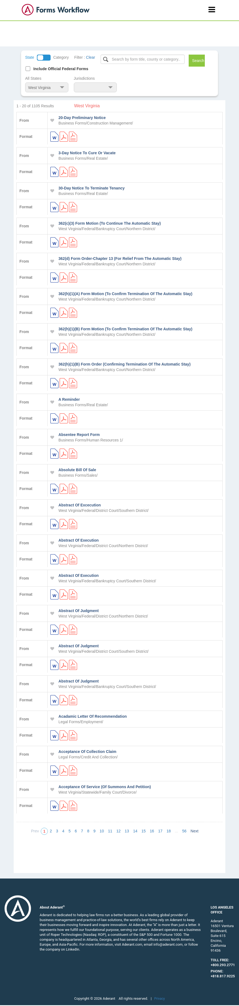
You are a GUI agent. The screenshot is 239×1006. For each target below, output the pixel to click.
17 (160, 831)
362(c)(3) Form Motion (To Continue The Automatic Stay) (110, 223)
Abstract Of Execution (79, 540)
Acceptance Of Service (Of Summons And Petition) (105, 787)
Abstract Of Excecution (80, 505)
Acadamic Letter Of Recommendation (93, 716)
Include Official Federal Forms (60, 69)
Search (198, 60)
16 (152, 831)
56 (184, 831)
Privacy (159, 999)
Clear (90, 57)
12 (118, 831)
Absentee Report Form (79, 434)
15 (143, 831)
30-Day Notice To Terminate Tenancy (92, 188)
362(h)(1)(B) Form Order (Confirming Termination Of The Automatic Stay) (125, 364)
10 (102, 831)
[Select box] (143, 59)
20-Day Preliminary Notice (82, 117)
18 (169, 831)
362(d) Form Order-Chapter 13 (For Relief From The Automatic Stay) (120, 258)
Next (195, 831)
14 (135, 831)
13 (127, 831)
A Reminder (69, 399)
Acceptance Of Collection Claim (87, 751)
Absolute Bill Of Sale (77, 470)
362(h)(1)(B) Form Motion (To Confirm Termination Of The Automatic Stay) (126, 329)
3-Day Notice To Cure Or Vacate (87, 153)
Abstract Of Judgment (79, 611)
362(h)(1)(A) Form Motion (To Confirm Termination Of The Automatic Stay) (126, 294)
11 (110, 831)
